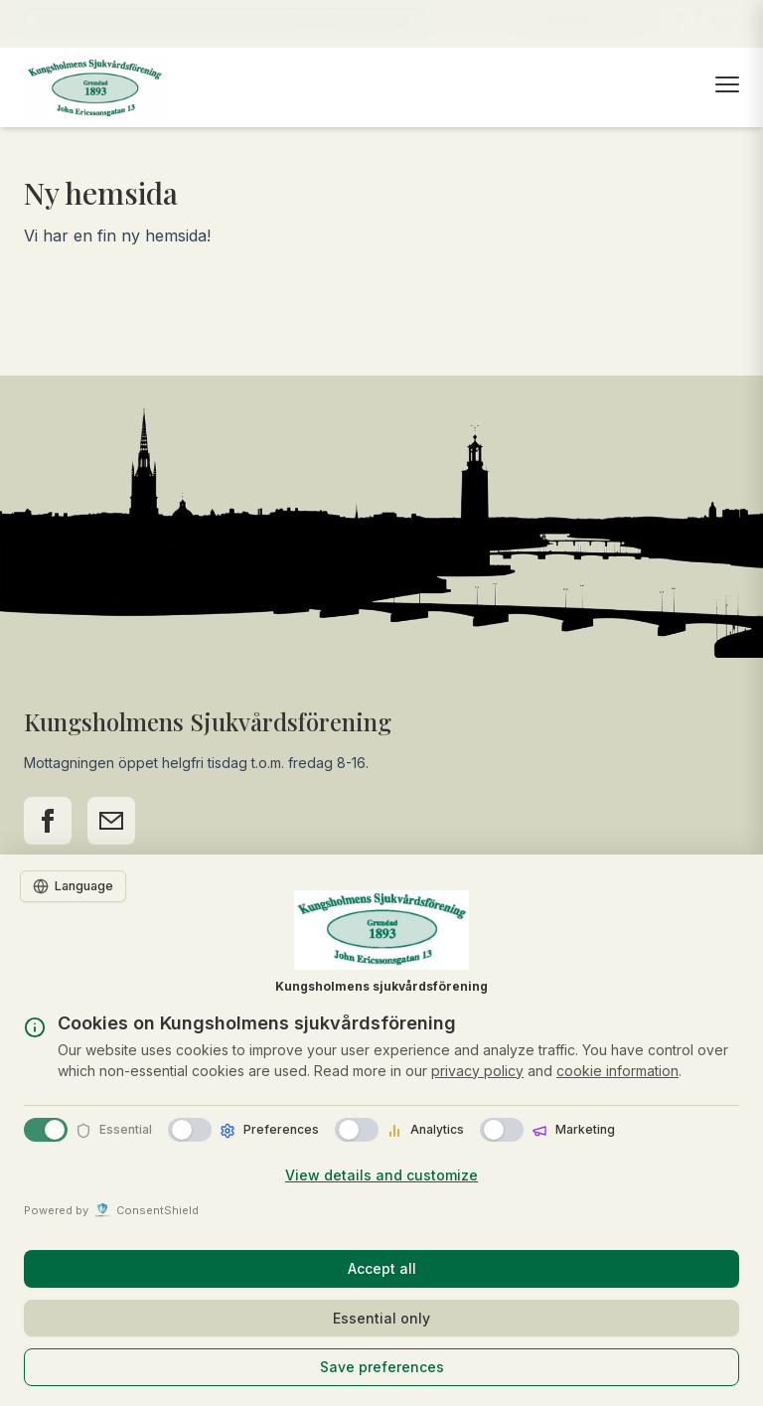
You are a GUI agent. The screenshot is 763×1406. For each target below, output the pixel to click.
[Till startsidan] (95, 88)
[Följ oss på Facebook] (48, 821)
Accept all (382, 1268)
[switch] (190, 1130)
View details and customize (381, 1175)
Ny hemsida (101, 193)
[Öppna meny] (727, 84)
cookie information (617, 1070)
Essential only (381, 1318)
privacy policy (477, 1070)
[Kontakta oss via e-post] (111, 821)
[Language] (73, 886)
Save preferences (382, 1366)
